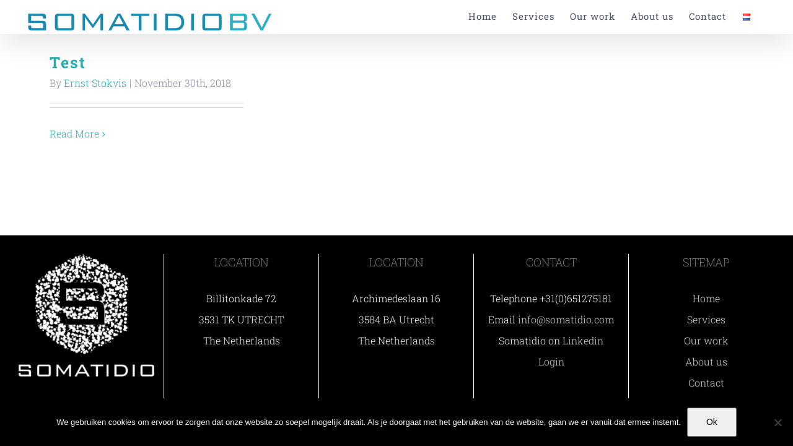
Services (706, 319)
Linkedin (583, 340)
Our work (706, 340)
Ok (711, 422)
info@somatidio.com (566, 319)
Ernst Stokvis (95, 82)
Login (551, 361)
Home (706, 298)
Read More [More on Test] (74, 133)
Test (68, 62)
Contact (706, 382)
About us (706, 361)
